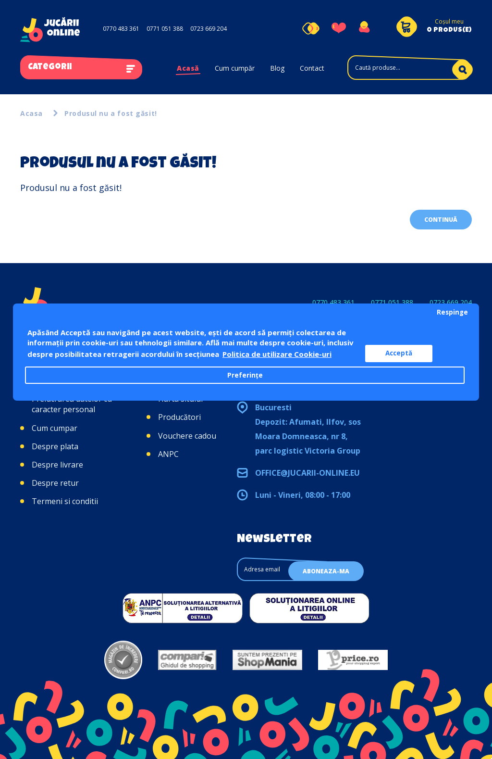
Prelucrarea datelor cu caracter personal (72, 404)
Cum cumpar (54, 428)
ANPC (168, 454)
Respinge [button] (452, 312)
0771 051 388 (165, 29)
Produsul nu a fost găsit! (110, 113)
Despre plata (55, 446)
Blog (277, 68)
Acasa (31, 113)
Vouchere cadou (187, 435)
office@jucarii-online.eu (307, 473)
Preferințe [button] (245, 375)
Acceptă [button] (398, 353)
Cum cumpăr (235, 68)
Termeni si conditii (65, 501)
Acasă (188, 68)
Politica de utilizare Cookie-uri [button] (277, 354)
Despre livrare (57, 464)
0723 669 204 (208, 29)
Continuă (440, 219)
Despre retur (55, 483)
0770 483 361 (121, 29)
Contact (312, 68)
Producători (179, 417)
